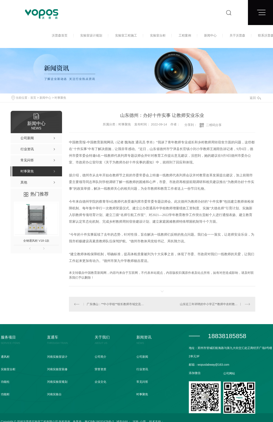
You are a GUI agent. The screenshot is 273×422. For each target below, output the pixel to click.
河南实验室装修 (57, 369)
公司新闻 (142, 356)
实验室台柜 (158, 35)
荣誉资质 (100, 369)
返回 (255, 98)
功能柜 (5, 394)
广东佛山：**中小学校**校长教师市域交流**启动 (116, 304)
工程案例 (185, 35)
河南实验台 (54, 394)
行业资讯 (142, 369)
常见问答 (142, 381)
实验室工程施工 (126, 35)
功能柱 (5, 381)
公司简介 (100, 356)
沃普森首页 (59, 35)
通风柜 (5, 356)
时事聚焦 (60, 97)
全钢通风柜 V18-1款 (36, 240)
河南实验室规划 (57, 381)
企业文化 (100, 381)
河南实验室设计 (57, 356)
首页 (33, 97)
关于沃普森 (237, 35)
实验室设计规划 (91, 35)
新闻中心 (210, 35)
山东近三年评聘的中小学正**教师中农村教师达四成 (213, 304)
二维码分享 (214, 125)
